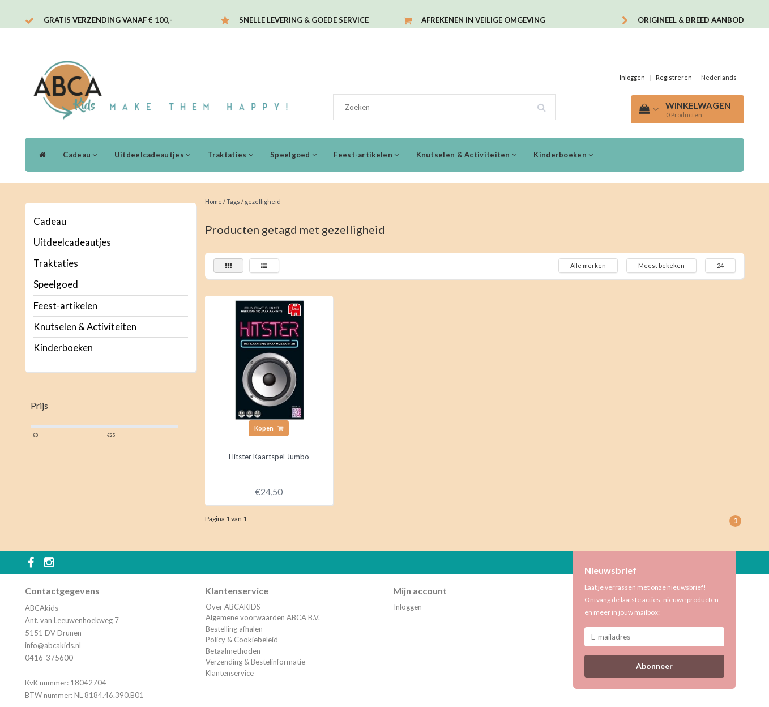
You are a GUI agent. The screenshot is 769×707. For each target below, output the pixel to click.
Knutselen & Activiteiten (466, 154)
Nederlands (719, 77)
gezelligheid (263, 201)
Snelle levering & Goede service (304, 19)
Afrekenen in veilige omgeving (483, 19)
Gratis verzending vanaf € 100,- (108, 19)
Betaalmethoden (233, 650)
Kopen (268, 428)
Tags (233, 201)
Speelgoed (293, 154)
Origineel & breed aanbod (691, 19)
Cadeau (80, 154)
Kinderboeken (563, 154)
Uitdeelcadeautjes (152, 154)
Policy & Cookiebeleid (242, 639)
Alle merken (588, 265)
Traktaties (230, 154)
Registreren (674, 77)
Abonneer (654, 666)
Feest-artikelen (366, 154)
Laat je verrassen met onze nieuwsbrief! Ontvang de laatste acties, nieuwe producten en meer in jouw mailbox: (651, 599)
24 (720, 265)
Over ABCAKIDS (233, 606)
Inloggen (632, 77)
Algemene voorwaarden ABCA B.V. (263, 617)
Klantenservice (230, 673)
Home (213, 201)
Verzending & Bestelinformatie (255, 661)
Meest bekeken (661, 265)
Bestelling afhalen (234, 628)
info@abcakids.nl (53, 645)
